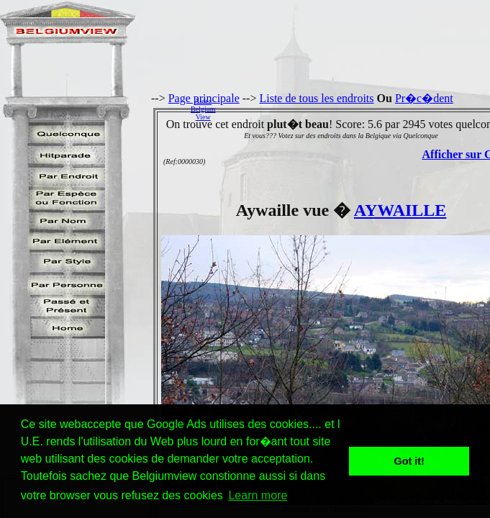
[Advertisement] (356, 108)
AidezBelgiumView (203, 109)
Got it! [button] (409, 461)
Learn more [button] (257, 495)
